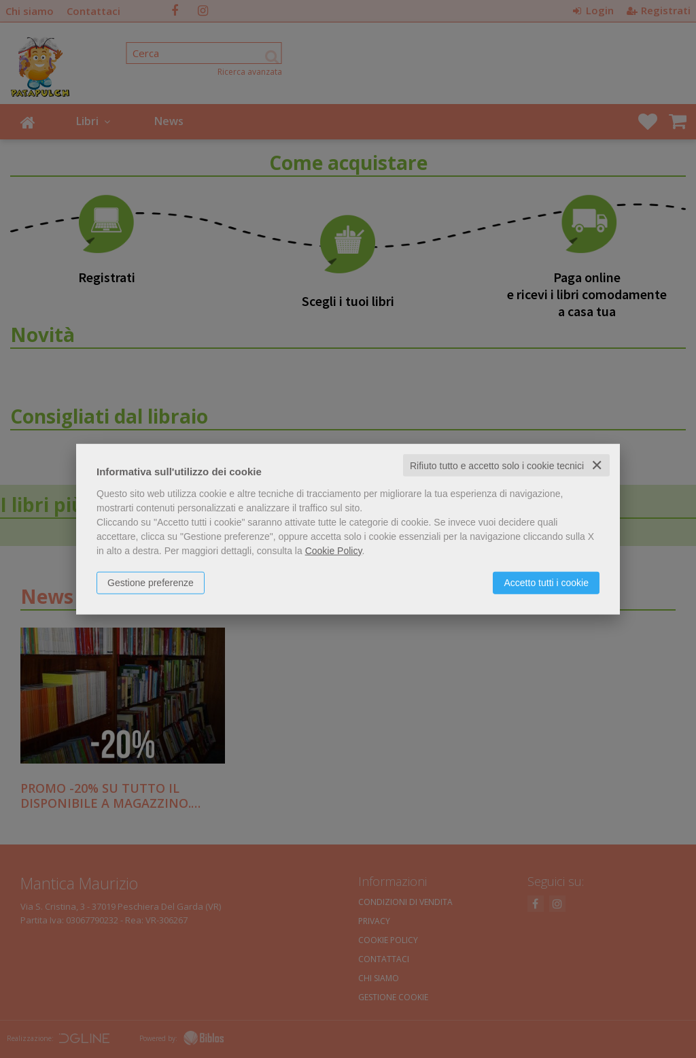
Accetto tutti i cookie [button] (546, 582)
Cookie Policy (333, 550)
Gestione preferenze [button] (150, 582)
